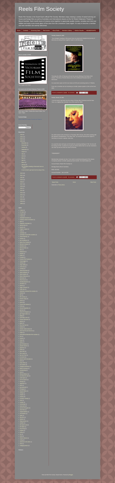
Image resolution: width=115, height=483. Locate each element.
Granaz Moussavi (24, 319)
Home (18, 30)
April (22, 160)
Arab (21, 231)
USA (21, 436)
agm (21, 221)
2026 (21, 134)
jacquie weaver (23, 345)
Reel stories (46, 30)
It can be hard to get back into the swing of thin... (33, 170)
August (23, 151)
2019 (21, 179)
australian (22, 233)
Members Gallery (67, 30)
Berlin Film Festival (24, 242)
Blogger (71, 474)
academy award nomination (26, 219)
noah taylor (22, 377)
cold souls (22, 266)
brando (21, 253)
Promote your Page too (36, 119)
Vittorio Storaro (23, 438)
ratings (21, 393)
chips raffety (23, 264)
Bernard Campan (24, 244)
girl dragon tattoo (24, 313)
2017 (21, 184)
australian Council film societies (27, 234)
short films (22, 409)
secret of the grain (24, 408)
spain (21, 415)
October (23, 147)
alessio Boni (23, 225)
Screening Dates (35, 30)
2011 (21, 197)
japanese (22, 347)
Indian (21, 332)
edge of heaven (23, 287)
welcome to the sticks (25, 441)
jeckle (21, 349)
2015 (21, 188)
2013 (21, 192)
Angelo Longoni (23, 229)
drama (21, 285)
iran (21, 336)
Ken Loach (22, 353)
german (22, 310)
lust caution (22, 364)
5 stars (21, 216)
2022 (21, 173)
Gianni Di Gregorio (24, 312)
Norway (22, 381)
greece (21, 321)
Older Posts (93, 182)
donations (22, 283)
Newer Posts (55, 182)
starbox (21, 419)
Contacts (25, 30)
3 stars (21, 210)
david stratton (23, 274)
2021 (21, 175)
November (24, 145)
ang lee (21, 227)
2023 (21, 141)
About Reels (55, 30)
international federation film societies (29, 334)
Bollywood (22, 251)
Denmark (22, 278)
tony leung (22, 428)
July (22, 153)
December (24, 143)
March (23, 162)
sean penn (22, 406)
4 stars (21, 214)
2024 (21, 139)
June (22, 156)
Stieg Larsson (23, 421)
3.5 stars (22, 212)
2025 (21, 136)
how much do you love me (26, 330)
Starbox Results (79, 30)
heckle (21, 327)
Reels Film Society (41, 9)
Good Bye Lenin (24, 317)
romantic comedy (24, 398)
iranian (21, 338)
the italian (22, 426)
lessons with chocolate (25, 359)
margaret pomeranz (24, 366)
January (23, 164)
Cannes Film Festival (25, 259)
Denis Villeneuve (24, 276)
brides (21, 255)
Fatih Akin (22, 289)
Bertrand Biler (23, 248)
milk (21, 372)
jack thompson (23, 344)
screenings (22, 404)
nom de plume (23, 379)
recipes (21, 394)
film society (22, 297)
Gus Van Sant (23, 325)
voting (21, 440)
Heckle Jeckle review (25, 329)
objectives (22, 383)
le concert (22, 357)
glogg (21, 315)
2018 (21, 182)
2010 (21, 199)
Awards (22, 238)
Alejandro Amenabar (25, 223)
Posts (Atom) (61, 184)
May (22, 158)
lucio (21, 360)
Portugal (22, 389)
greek (21, 323)
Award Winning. (24, 236)
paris (21, 385)
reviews (22, 396)
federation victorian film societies (28, 291)
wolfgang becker (24, 445)
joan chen (22, 351)
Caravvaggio (23, 261)
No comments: (71, 92)
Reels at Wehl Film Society (24, 119)
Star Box (22, 417)
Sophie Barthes (23, 411)
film (21, 295)
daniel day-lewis (24, 270)
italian (21, 342)
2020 (21, 177)
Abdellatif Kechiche (24, 217)
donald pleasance (24, 281)
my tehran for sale (24, 376)
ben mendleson (23, 240)
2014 (21, 190)
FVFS (21, 306)
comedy (22, 268)
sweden (22, 423)
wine (21, 443)
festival (21, 293)
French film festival (24, 304)
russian (21, 402)
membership (23, 370)
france (21, 300)
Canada (22, 257)
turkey (21, 432)
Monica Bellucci (23, 374)
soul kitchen (23, 413)
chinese (22, 263)
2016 (21, 186)
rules (21, 400)
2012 (21, 194)
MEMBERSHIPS (91, 30)
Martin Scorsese (24, 368)
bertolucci (22, 246)
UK (20, 434)
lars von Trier (23, 355)
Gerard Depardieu (24, 308)
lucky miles (22, 362)
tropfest (22, 430)
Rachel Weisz (23, 391)
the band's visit (23, 425)
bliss (21, 249)
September (24, 149)
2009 (21, 201)
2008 (21, 203)
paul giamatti (23, 387)
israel (21, 340)
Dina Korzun (23, 280)
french (21, 302)
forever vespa (23, 298)
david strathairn (23, 272)
